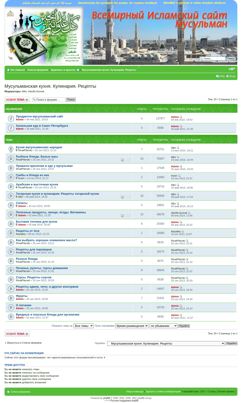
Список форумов (37, 69)
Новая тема (17, 99)
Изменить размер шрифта (232, 69)
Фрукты (21, 296)
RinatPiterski (25, 150)
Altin (24, 91)
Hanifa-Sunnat (36, 91)
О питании (23, 305)
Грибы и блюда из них (32, 175)
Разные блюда (27, 258)
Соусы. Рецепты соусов (34, 277)
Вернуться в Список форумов (24, 342)
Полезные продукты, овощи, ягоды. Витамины (51, 212)
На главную (18, 69)
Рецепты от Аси (27, 231)
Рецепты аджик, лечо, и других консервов (47, 286)
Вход (232, 76)
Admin (20, 119)
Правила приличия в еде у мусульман (44, 166)
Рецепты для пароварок (34, 249)
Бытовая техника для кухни (36, 221)
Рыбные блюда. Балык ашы (37, 156)
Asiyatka (20, 234)
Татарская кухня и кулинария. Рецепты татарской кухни (57, 193)
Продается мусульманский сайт (39, 116)
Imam (21, 178)
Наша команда (134, 391)
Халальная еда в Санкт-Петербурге (42, 125)
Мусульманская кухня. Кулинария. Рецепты (109, 69)
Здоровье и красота (63, 69)
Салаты (21, 203)
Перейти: (100, 343)
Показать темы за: (73, 325)
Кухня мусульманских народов (39, 147)
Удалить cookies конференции (163, 391)
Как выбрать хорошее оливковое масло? (46, 240)
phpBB (106, 398)
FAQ (222, 76)
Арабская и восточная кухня (37, 184)
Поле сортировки (121, 325)
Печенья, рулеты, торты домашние (42, 268)
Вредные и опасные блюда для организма (47, 314)
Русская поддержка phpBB (124, 400)
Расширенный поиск (223, 62)
